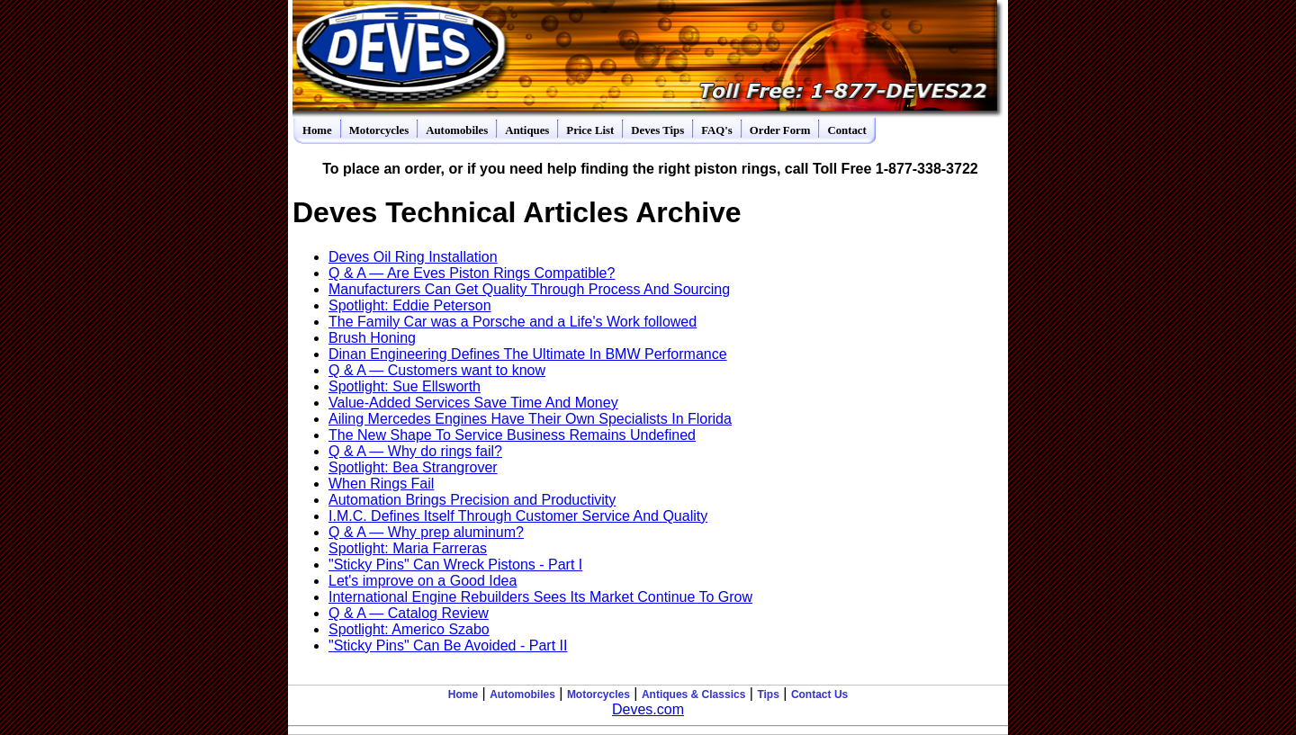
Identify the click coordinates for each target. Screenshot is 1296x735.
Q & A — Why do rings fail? (415, 451)
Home (317, 130)
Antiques (527, 130)
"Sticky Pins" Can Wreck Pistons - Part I (455, 564)
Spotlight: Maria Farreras (407, 548)
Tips (767, 694)
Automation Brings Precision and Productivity (472, 499)
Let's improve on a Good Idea (422, 580)
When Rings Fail (381, 483)
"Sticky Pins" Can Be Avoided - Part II (447, 645)
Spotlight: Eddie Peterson (409, 305)
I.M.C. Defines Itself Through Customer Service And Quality (517, 516)
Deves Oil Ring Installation (413, 256)
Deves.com (648, 709)
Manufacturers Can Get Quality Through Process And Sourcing (529, 289)
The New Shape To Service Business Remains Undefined (512, 435)
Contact (846, 130)
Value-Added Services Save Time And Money (473, 402)
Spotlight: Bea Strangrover (413, 467)
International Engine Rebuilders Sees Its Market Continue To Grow (540, 597)
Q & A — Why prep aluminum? (426, 532)
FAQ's (717, 130)
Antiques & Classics (693, 694)
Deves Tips (657, 130)
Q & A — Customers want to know (436, 370)
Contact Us (819, 694)
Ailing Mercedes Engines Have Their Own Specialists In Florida (530, 418)
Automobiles (457, 130)
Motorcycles (379, 130)
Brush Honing (372, 337)
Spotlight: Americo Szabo (409, 629)
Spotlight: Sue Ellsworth (404, 386)
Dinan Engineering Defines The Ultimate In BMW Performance (527, 354)
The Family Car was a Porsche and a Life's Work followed (512, 321)
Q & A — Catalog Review (408, 613)
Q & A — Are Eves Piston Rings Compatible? (471, 273)
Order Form (780, 130)
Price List (590, 130)
